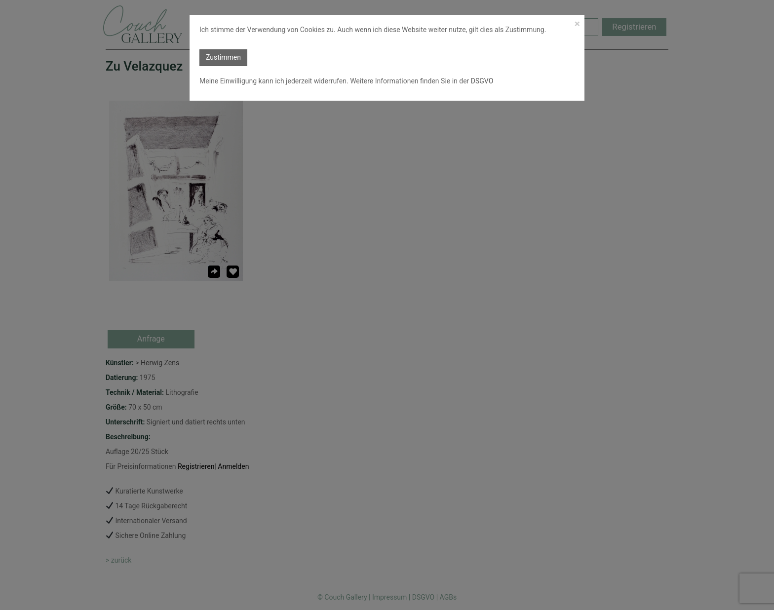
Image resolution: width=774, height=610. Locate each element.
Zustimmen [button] (223, 57)
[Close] (577, 24)
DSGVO (481, 81)
